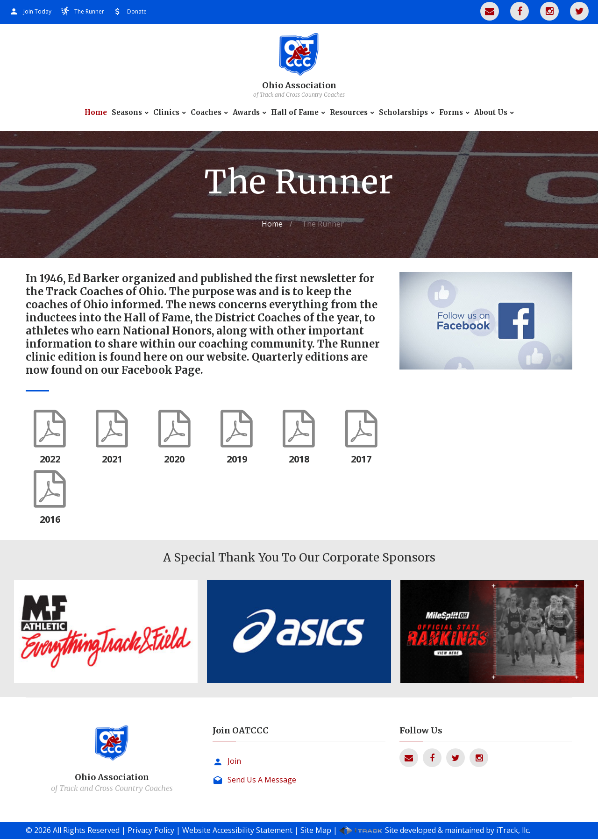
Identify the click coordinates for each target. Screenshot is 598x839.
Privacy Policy (151, 830)
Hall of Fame (295, 112)
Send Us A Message (262, 780)
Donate (137, 11)
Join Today (37, 11)
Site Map (315, 830)
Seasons (127, 112)
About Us (490, 112)
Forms (451, 112)
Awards (246, 112)
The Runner (89, 11)
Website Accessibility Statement (237, 830)
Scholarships (403, 112)
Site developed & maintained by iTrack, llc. (457, 830)
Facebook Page (160, 370)
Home (96, 112)
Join (234, 761)
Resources (349, 112)
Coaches (206, 112)
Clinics (166, 112)
